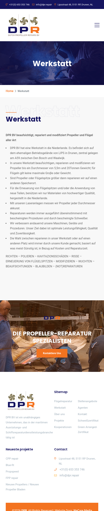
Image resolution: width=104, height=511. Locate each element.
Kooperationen (63, 427)
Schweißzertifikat (88, 420)
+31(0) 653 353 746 (18, 4)
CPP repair (12, 458)
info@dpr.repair (42, 4)
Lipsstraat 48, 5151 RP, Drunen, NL (73, 4)
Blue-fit (10, 465)
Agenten (83, 407)
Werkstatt (60, 407)
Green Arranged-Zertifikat (87, 429)
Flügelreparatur (63, 401)
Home (9, 91)
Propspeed (12, 471)
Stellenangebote (87, 401)
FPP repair (12, 478)
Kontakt (82, 414)
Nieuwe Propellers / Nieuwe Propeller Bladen (22, 487)
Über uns (59, 414)
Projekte (59, 420)
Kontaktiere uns (52, 353)
